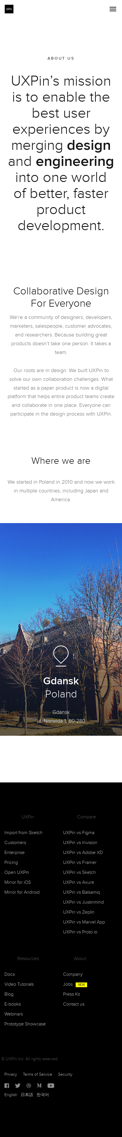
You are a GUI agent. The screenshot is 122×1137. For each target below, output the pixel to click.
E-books (12, 1004)
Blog (8, 994)
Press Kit (71, 994)
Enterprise (14, 852)
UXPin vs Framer (79, 862)
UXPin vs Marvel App (84, 922)
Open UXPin (16, 872)
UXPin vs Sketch (79, 872)
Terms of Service (37, 1074)
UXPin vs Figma (78, 833)
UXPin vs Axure (78, 882)
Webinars (13, 1014)
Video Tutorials (19, 984)
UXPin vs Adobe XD (83, 852)
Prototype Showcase (25, 1024)
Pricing (11, 862)
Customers (15, 843)
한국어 (43, 1095)
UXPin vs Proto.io (80, 932)
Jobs (75, 984)
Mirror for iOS (17, 882)
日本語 (27, 1095)
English (10, 1095)
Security (65, 1074)
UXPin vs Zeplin (78, 912)
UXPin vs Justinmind (83, 902)
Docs (9, 974)
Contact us (73, 1004)
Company (73, 974)
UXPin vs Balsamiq (81, 892)
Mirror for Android (22, 892)
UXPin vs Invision (80, 843)
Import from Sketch (23, 833)
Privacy (10, 1074)
